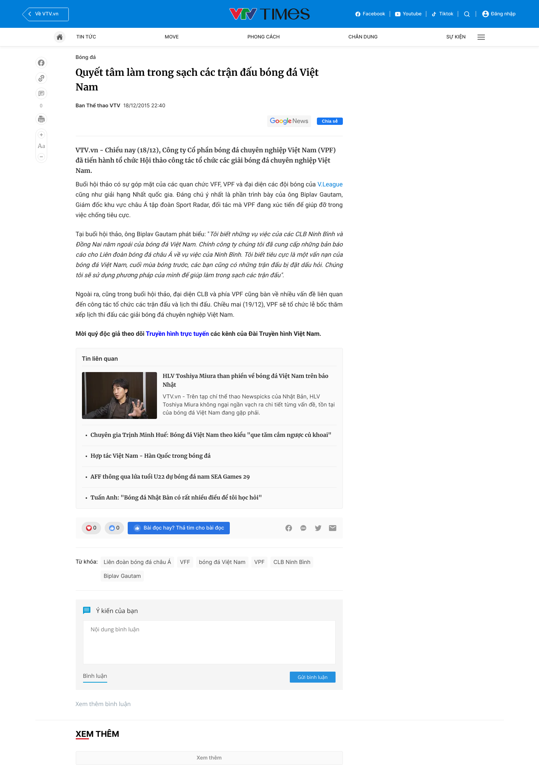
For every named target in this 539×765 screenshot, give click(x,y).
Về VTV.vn (42, 14)
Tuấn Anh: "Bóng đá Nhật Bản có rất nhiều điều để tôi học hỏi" (176, 497)
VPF (259, 561)
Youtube (408, 14)
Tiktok (442, 14)
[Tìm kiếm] (467, 14)
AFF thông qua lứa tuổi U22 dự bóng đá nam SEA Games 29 (170, 477)
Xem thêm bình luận (103, 704)
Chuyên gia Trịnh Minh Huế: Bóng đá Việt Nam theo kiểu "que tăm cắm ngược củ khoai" (211, 435)
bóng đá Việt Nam (222, 561)
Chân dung (363, 37)
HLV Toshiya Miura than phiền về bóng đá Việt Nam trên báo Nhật (246, 381)
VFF (185, 561)
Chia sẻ (330, 121)
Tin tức (86, 37)
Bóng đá (86, 57)
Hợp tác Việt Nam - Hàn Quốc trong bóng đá (151, 456)
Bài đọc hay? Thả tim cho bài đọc (179, 528)
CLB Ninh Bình (291, 561)
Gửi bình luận (313, 677)
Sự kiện (456, 37)
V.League (330, 184)
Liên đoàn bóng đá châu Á (137, 561)
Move (172, 37)
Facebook (370, 14)
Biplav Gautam (122, 575)
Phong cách (263, 37)
